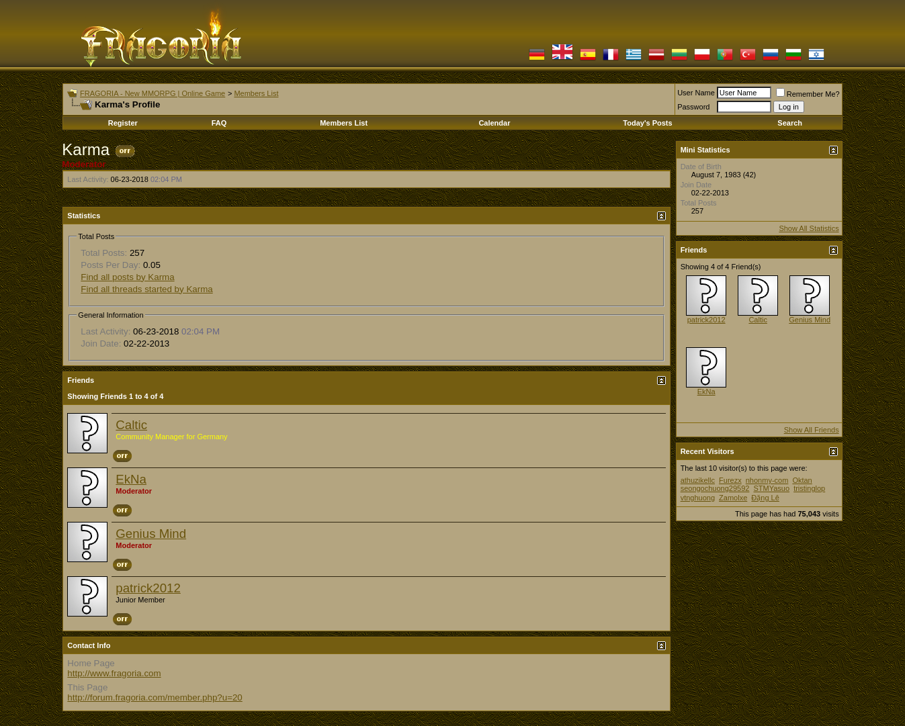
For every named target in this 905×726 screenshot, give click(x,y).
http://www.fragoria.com (114, 673)
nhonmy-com (767, 480)
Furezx (730, 480)
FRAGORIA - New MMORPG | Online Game (152, 93)
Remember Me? (808, 94)
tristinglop (809, 488)
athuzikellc (698, 480)
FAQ (219, 123)
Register (123, 123)
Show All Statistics (808, 228)
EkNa (131, 479)
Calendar (494, 123)
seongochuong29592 (715, 488)
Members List (256, 93)
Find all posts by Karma (127, 277)
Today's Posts (647, 123)
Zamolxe (733, 498)
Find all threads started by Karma (146, 289)
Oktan (802, 480)
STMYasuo (771, 488)
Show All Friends (811, 430)
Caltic (131, 425)
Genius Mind (151, 534)
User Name (696, 93)
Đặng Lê (765, 498)
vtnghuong (698, 498)
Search (789, 123)
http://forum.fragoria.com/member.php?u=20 (154, 697)
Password (693, 107)
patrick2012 (148, 588)
